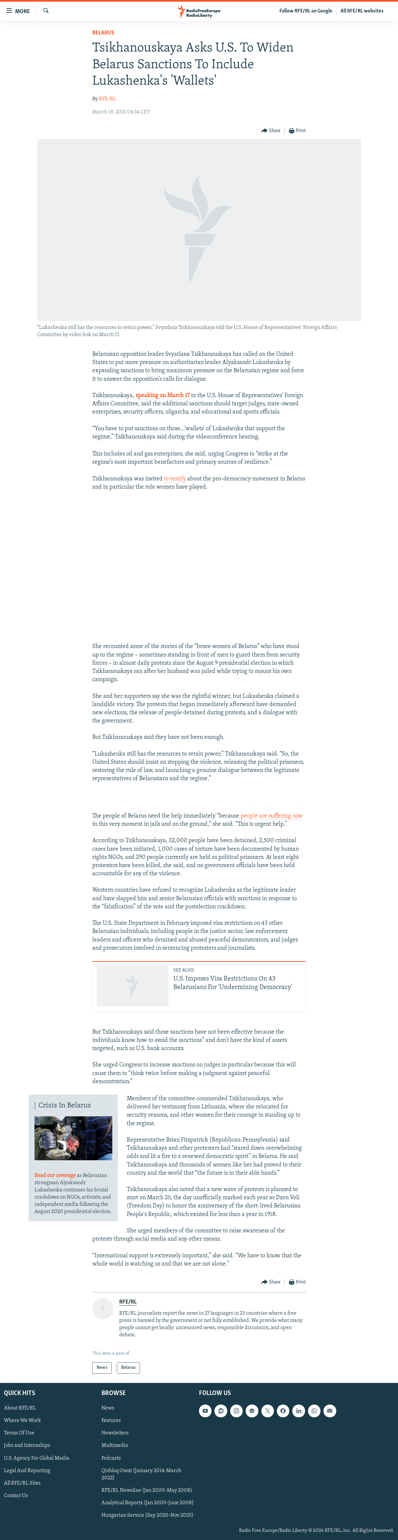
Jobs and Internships (27, 1445)
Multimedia (114, 1445)
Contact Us (16, 1495)
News (107, 1408)
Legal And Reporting (27, 1470)
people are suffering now (272, 816)
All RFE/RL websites (362, 11)
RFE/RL (107, 99)
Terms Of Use (19, 1433)
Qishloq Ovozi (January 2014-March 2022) (141, 1474)
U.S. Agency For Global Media (36, 1458)
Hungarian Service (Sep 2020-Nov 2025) (147, 1515)
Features (111, 1420)
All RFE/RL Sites (22, 1483)
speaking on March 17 (163, 396)
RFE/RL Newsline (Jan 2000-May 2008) (146, 1490)
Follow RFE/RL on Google (305, 11)
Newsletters (115, 1433)
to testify (175, 479)
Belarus (103, 33)
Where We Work (22, 1420)
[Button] (271, 131)
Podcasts (111, 1458)
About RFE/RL (20, 1408)
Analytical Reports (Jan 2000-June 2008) (147, 1502)
